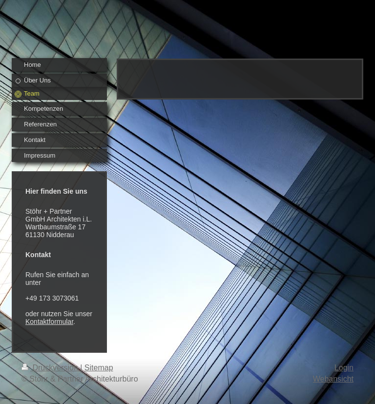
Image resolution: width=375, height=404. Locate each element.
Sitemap (98, 368)
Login (344, 368)
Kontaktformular (49, 321)
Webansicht (333, 379)
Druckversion (50, 368)
